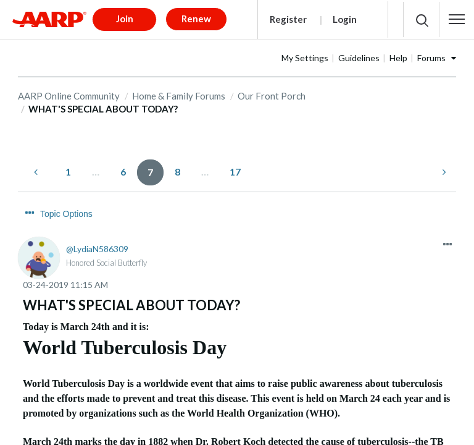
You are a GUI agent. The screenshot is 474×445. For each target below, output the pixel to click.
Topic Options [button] (66, 210)
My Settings (304, 53)
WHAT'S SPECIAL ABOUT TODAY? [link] (103, 105)
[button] (456, 17)
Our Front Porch (272, 91)
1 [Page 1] (68, 167)
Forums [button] (431, 53)
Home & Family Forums (178, 91)
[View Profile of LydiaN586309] (97, 245)
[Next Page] (443, 167)
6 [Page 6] (123, 167)
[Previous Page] (37, 167)
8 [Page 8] (177, 167)
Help (398, 53)
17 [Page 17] (235, 167)
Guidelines (359, 53)
